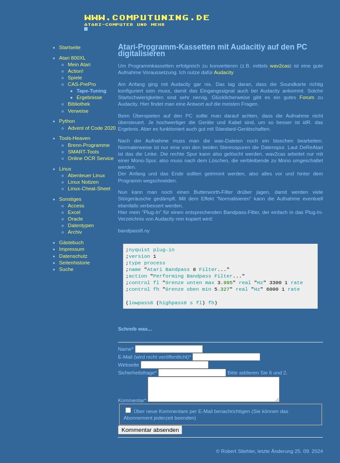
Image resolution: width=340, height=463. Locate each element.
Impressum (72, 249)
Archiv (75, 232)
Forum (307, 97)
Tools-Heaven (74, 138)
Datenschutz (73, 256)
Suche (66, 269)
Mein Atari (79, 64)
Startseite (70, 47)
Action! (76, 71)
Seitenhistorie (74, 262)
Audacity (224, 72)
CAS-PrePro (82, 84)
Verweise (78, 111)
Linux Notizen (83, 182)
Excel (74, 212)
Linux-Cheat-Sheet (89, 188)
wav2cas (280, 65)
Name (126, 349)
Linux (65, 168)
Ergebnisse (89, 97)
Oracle (75, 218)
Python (67, 121)
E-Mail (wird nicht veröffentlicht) (155, 357)
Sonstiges (70, 199)
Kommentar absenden (150, 433)
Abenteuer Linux (86, 175)
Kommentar (133, 403)
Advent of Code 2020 (92, 128)
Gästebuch (71, 242)
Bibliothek (79, 104)
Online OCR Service (91, 158)
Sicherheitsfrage (138, 372)
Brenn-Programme (89, 145)
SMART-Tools (83, 151)
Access (76, 205)
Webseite (129, 364)
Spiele (75, 77)
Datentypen (81, 225)
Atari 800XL (72, 58)
